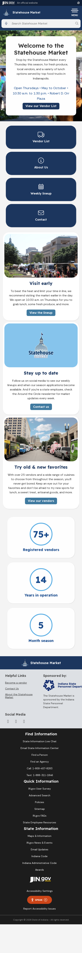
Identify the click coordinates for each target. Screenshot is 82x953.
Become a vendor (16, 682)
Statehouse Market (26, 12)
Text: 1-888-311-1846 (39, 775)
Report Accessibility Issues (39, 908)
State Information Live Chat (39, 741)
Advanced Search (39, 795)
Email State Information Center (40, 748)
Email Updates (39, 849)
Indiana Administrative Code (39, 863)
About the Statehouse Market (19, 696)
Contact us (41, 407)
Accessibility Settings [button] (40, 891)
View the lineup (41, 313)
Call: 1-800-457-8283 (39, 768)
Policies (39, 802)
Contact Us (12, 688)
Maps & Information (39, 836)
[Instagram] (24, 721)
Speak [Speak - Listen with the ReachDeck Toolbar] (39, 900)
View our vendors (41, 501)
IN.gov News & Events (39, 842)
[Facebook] (8, 721)
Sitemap (39, 809)
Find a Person (40, 754)
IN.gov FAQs (39, 815)
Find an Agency (39, 761)
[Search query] (41, 23)
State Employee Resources (39, 822)
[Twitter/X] (16, 721)
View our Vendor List (41, 106)
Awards (39, 869)
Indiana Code (40, 856)
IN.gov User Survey (39, 788)
